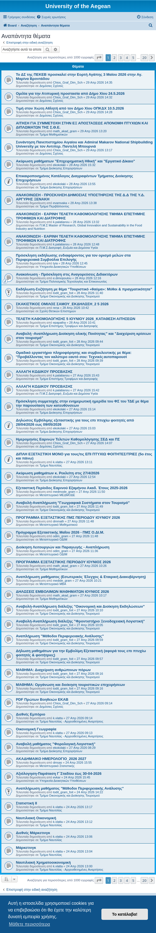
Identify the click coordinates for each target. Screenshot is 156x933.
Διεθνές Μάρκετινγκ (33, 833)
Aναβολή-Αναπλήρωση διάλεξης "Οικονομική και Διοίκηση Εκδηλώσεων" (80, 606)
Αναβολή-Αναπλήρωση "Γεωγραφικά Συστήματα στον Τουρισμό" (73, 503)
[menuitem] (51, 17)
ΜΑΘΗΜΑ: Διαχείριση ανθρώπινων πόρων (53, 670)
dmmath (58, 521)
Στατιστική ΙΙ (26, 803)
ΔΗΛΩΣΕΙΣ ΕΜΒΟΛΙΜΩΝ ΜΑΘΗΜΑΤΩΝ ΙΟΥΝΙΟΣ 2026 (62, 591)
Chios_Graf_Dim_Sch (67, 82)
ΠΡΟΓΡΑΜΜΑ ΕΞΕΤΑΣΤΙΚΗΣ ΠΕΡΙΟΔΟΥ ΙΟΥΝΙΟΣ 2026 (63, 562)
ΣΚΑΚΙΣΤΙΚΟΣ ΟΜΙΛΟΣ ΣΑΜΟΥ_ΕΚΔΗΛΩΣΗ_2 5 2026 (62, 304)
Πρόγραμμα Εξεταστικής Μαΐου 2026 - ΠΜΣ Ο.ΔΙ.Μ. (60, 532)
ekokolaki (59, 165)
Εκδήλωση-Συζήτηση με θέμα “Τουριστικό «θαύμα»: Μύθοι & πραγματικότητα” (84, 289)
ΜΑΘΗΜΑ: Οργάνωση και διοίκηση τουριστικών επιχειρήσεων (70, 685)
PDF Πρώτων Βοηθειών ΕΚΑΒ (42, 699)
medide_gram (62, 580)
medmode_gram (64, 491)
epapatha (59, 322)
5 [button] (133, 57)
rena (56, 307)
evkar (56, 777)
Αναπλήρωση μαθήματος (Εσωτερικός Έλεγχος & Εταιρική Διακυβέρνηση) (81, 577)
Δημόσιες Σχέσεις (51, 85)
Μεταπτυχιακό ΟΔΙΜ (53, 539)
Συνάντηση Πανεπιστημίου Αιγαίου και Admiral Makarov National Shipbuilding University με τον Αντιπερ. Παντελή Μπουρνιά (84, 144)
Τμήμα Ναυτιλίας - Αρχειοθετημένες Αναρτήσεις (71, 721)
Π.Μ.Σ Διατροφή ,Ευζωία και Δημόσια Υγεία (69, 247)
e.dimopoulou (62, 278)
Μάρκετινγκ (26, 848)
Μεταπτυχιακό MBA (53, 584)
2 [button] (114, 57)
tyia (55, 263)
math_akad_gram (65, 131)
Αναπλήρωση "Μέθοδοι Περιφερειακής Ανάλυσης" (60, 636)
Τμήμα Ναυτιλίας (51, 465)
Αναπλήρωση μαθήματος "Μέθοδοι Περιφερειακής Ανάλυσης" (70, 788)
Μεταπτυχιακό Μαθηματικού (58, 524)
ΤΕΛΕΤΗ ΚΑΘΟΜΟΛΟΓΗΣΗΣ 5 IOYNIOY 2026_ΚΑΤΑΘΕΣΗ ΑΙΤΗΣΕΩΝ (75, 319)
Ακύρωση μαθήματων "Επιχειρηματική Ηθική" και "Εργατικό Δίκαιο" (75, 161)
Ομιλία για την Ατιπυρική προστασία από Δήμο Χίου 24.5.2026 (70, 93)
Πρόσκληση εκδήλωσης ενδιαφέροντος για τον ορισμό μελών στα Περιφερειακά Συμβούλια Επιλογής (73, 257)
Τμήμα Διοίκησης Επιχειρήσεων (61, 168)
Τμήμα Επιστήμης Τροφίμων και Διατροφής (69, 326)
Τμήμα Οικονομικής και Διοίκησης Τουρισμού (70, 296)
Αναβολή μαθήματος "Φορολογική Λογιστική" (56, 744)
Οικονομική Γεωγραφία (36, 729)
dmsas (57, 762)
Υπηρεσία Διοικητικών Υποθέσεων (63, 266)
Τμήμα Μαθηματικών (54, 134)
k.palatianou (61, 222)
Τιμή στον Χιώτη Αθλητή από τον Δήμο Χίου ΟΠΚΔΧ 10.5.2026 (70, 108)
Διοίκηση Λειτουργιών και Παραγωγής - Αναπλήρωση (62, 547)
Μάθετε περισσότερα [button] (29, 924)
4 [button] (127, 57)
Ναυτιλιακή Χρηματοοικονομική (43, 862)
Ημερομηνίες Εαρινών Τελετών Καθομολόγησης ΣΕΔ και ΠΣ (68, 439)
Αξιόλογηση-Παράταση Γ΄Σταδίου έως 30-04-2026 (58, 773)
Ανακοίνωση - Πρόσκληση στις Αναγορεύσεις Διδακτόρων (67, 274)
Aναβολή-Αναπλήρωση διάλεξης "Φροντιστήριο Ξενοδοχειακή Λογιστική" (80, 621)
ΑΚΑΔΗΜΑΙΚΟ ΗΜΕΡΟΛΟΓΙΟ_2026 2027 (51, 759)
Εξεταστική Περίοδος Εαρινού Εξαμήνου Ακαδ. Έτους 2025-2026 (72, 488)
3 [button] (121, 57)
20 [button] (144, 57)
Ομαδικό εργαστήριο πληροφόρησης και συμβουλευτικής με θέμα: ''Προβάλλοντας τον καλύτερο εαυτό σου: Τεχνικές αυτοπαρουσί (74, 355)
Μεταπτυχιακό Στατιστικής (57, 766)
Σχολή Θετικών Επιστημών (58, 311)
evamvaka (60, 203)
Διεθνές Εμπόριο (30, 714)
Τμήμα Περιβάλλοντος (54, 206)
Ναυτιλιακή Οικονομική (36, 818)
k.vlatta (58, 462)
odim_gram (60, 536)
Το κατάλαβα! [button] (124, 914)
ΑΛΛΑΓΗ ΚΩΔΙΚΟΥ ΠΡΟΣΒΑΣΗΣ (44, 372)
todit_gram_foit (63, 293)
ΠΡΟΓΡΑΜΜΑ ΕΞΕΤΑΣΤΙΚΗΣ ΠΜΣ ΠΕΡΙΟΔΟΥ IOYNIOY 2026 (68, 517)
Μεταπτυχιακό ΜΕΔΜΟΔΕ (57, 495)
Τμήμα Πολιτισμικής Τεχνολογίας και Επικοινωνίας (73, 281)
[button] (99, 57)
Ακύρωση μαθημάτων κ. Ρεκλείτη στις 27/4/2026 (57, 473)
